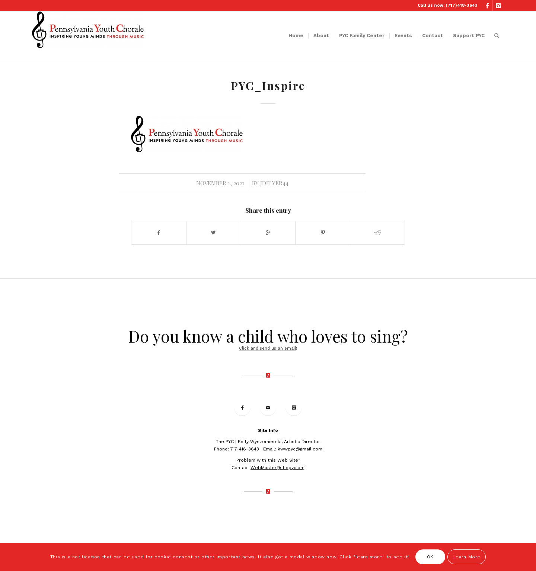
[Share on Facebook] (158, 232)
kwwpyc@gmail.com (300, 449)
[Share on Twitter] (213, 232)
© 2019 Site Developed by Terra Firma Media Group (268, 514)
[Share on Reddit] (377, 232)
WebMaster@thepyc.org (277, 467)
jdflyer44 (274, 183)
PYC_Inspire (268, 85)
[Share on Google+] (268, 232)
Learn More (467, 556)
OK (430, 556)
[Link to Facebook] (487, 5)
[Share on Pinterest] (323, 232)
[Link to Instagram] (498, 5)
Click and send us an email (267, 348)
